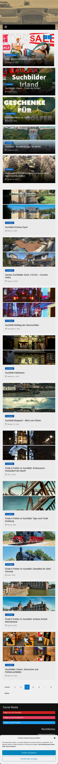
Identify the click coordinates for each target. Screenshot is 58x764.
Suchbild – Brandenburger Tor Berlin (23, 146)
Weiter (7, 693)
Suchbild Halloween (15, 373)
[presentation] (45, 37)
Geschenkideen (11, 55)
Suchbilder (9, 84)
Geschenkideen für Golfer (17, 117)
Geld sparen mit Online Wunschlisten (23, 59)
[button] (55, 738)
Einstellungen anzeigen (29, 759)
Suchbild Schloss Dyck (16, 227)
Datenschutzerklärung (46, 734)
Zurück (7, 687)
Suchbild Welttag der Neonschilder (22, 325)
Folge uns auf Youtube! (12, 712)
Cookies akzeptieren (29, 753)
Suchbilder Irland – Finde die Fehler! (23, 88)
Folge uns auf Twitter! (12, 723)
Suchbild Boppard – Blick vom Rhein (23, 420)
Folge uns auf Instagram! (13, 717)
